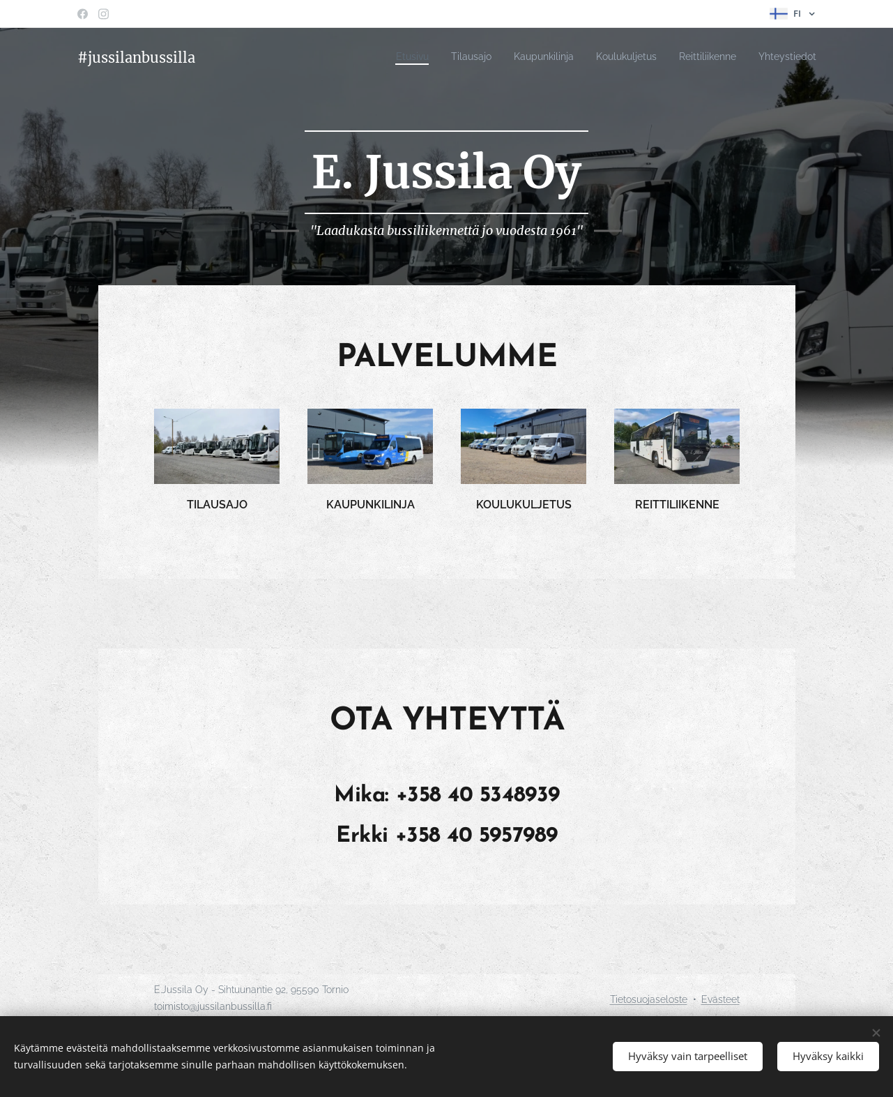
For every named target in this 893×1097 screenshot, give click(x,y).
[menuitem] (377, 56)
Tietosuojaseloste (648, 999)
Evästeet (720, 999)
